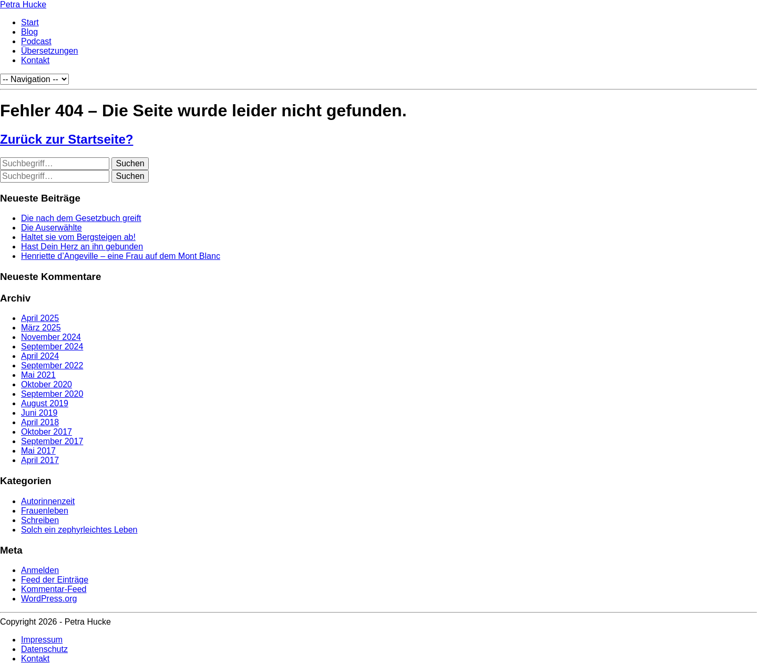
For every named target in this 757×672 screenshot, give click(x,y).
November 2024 (51, 337)
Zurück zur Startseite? (66, 139)
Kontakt (35, 60)
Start (30, 22)
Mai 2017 (38, 450)
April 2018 (40, 422)
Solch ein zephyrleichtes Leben (79, 529)
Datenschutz (44, 649)
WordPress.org (49, 598)
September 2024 (52, 346)
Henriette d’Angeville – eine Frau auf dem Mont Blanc (120, 256)
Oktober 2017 (46, 431)
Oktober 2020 (46, 384)
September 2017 (52, 441)
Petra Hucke (23, 4)
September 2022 (52, 365)
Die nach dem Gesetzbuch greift (81, 218)
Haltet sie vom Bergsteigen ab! (78, 237)
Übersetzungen (49, 50)
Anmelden (40, 570)
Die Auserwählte (51, 227)
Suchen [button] (130, 163)
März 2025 (41, 327)
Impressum (42, 639)
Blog (29, 31)
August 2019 (44, 403)
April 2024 (40, 356)
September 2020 (52, 393)
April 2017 (40, 460)
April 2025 (40, 318)
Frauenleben (44, 510)
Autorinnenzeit (48, 501)
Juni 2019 (39, 412)
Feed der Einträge (54, 579)
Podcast (36, 41)
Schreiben (40, 520)
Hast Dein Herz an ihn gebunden (82, 246)
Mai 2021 (38, 374)
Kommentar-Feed (54, 589)
